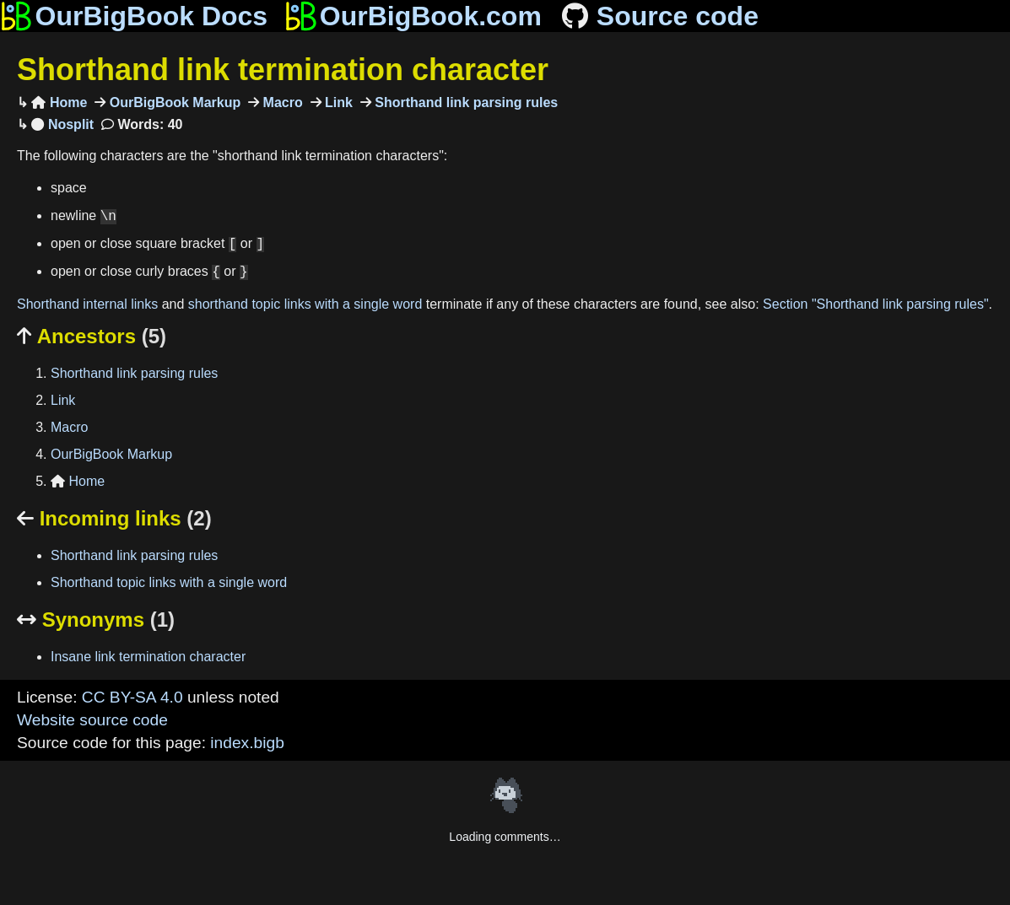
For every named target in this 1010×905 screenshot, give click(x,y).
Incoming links (114, 518)
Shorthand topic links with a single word (169, 582)
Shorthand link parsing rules (464, 102)
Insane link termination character (148, 656)
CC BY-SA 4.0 (132, 697)
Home (59, 102)
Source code (659, 16)
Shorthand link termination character (282, 69)
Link (337, 102)
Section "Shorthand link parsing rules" (876, 304)
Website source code (92, 720)
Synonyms (96, 619)
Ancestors (91, 336)
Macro (281, 102)
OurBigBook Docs (133, 16)
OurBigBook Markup (172, 102)
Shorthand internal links (87, 304)
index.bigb (247, 742)
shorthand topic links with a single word (305, 304)
